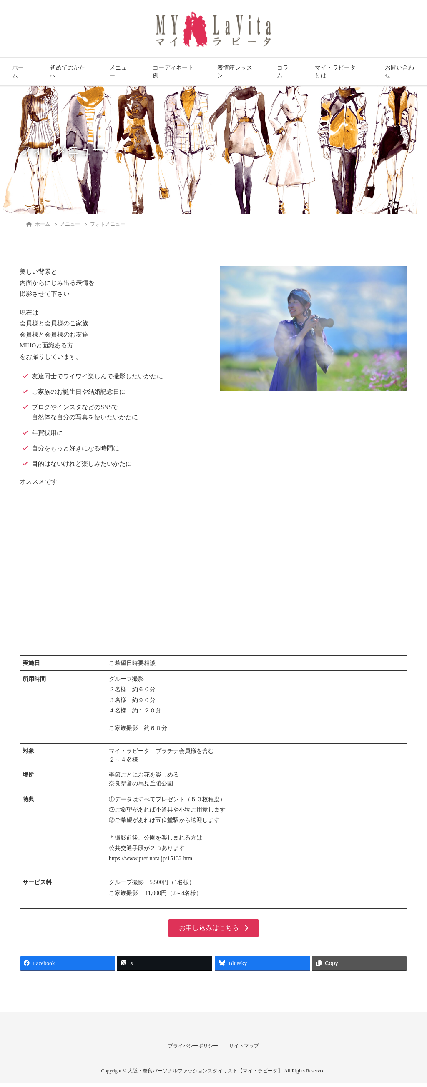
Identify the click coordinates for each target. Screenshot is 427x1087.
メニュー (118, 72)
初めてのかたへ (67, 72)
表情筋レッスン (234, 72)
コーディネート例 (173, 72)
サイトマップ (244, 1049)
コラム (283, 72)
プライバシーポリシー (193, 1049)
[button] (213, 931)
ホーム (18, 72)
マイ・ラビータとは (335, 72)
